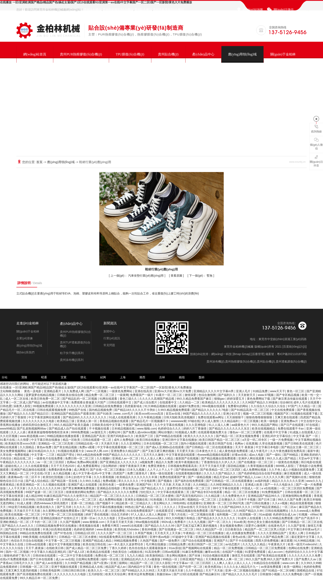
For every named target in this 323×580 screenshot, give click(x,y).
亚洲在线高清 (144, 391)
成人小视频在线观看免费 (299, 469)
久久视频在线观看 (54, 484)
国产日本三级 (267, 499)
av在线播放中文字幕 (56, 402)
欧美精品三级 (66, 421)
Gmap (246, 354)
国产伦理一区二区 (191, 566)
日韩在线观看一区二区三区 (303, 492)
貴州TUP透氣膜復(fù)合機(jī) (75, 344)
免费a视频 (110, 480)
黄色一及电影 (33, 391)
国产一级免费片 (170, 540)
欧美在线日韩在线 (95, 544)
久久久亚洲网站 (131, 443)
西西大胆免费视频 (267, 540)
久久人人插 (18, 432)
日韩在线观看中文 (120, 402)
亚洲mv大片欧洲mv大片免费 (173, 391)
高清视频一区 (248, 514)
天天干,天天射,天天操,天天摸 (172, 484)
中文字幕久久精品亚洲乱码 (49, 551)
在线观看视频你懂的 (188, 473)
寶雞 (24, 377)
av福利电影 (263, 480)
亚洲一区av (88, 518)
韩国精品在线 (9, 533)
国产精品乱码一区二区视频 (80, 398)
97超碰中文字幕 (183, 536)
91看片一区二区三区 (169, 395)
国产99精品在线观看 (169, 436)
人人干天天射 (17, 488)
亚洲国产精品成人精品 (97, 540)
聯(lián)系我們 (25, 352)
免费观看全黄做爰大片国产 (89, 402)
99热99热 (179, 503)
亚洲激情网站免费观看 (297, 495)
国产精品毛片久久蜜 (95, 510)
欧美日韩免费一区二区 (46, 398)
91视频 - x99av (308, 514)
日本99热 (29, 499)
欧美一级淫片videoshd (303, 544)
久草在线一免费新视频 (15, 454)
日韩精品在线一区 (87, 443)
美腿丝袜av (164, 574)
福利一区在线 (110, 559)
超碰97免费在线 (189, 406)
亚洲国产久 (221, 540)
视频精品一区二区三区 (202, 499)
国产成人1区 (76, 551)
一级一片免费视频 (282, 439)
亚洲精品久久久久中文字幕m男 (213, 391)
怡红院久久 (148, 492)
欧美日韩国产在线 (221, 443)
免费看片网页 (111, 525)
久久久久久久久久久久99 (44, 488)
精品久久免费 (165, 462)
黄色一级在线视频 (166, 566)
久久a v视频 (280, 503)
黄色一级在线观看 (162, 473)
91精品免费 (260, 391)
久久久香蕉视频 (104, 477)
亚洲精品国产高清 (94, 436)
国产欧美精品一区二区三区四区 (221, 469)
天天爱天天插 (185, 451)
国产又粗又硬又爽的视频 (158, 451)
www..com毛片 (124, 413)
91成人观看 (24, 503)
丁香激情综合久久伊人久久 (219, 462)
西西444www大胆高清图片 (51, 503)
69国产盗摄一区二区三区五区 (45, 492)
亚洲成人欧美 (254, 484)
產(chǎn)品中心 (203, 54)
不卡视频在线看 (99, 428)
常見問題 (109, 345)
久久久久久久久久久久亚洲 (74, 406)
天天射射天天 (247, 395)
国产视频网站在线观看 (197, 548)
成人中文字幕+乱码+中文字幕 (92, 473)
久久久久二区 (83, 507)
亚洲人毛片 (243, 391)
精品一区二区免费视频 (229, 548)
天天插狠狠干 (235, 417)
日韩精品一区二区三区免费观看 (266, 548)
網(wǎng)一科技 (221, 354)
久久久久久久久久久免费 (305, 555)
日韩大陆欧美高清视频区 (179, 417)
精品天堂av (221, 477)
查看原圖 (177, 275)
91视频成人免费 (185, 432)
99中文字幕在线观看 (226, 488)
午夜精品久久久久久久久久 (18, 462)
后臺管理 (258, 354)
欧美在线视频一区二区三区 (23, 514)
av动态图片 (233, 544)
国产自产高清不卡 (307, 518)
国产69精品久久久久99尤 (138, 570)
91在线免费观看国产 (140, 510)
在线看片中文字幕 (276, 432)
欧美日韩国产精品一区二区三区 (220, 439)
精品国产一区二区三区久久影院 (151, 563)
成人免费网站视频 (255, 469)
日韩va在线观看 (36, 544)
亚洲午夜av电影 (160, 536)
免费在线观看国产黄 (172, 477)
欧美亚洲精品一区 (29, 484)
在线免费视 (118, 510)
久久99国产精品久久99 (248, 510)
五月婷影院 (96, 574)
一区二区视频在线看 (201, 514)
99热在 (129, 507)
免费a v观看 (87, 447)
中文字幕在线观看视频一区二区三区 (120, 447)
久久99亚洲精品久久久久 (226, 484)
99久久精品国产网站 (265, 424)
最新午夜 (313, 451)
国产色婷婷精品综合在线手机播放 (260, 473)
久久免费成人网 (74, 391)
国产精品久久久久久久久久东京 (229, 428)
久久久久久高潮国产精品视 (157, 398)
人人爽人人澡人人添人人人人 (232, 563)
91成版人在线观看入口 (304, 432)
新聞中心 (109, 331)
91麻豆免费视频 (192, 551)
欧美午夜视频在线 (187, 462)
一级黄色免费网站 (121, 391)
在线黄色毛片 (277, 525)
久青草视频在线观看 (260, 466)
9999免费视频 (80, 432)
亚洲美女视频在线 (137, 499)
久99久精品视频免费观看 (174, 409)
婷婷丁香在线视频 (97, 514)
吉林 (162, 377)
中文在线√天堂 (41, 473)
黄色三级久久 (129, 398)
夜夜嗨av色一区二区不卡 (24, 477)
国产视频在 (165, 480)
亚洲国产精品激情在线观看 (29, 469)
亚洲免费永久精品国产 (126, 451)
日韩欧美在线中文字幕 (106, 424)
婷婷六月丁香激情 (195, 428)
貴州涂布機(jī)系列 (72, 359)
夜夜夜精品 (7, 484)
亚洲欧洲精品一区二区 (15, 522)
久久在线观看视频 (37, 466)
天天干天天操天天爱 (212, 466)
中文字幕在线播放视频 (108, 507)
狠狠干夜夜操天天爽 (132, 466)
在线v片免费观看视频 (14, 559)
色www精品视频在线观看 (213, 454)
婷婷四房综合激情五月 (37, 424)
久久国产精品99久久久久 (235, 507)
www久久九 (314, 480)
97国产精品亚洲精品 (266, 507)
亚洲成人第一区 (87, 421)
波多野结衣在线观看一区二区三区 (189, 488)
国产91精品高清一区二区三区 (250, 409)
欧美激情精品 (155, 555)
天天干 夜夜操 (244, 447)
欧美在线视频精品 (264, 428)
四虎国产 (119, 473)
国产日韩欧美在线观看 (299, 443)
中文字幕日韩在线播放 (46, 439)
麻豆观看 (287, 540)
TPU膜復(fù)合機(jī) (130, 54)
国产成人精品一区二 (148, 507)
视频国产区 (282, 413)
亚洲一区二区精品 (83, 503)
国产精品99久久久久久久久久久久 (85, 417)
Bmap (237, 354)
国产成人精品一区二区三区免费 (86, 548)
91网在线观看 (109, 398)
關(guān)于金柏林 (283, 54)
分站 (4, 377)
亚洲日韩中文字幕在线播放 (180, 439)
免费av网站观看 (87, 462)
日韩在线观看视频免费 (52, 409)
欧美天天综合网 (115, 574)
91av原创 (175, 548)
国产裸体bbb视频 (186, 469)
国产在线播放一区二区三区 (256, 462)
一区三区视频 (250, 421)
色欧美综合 (120, 551)
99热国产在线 (78, 409)
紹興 (103, 377)
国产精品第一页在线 (64, 480)
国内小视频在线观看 (194, 443)
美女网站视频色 (176, 555)
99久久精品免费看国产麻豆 (194, 398)
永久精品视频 (62, 473)
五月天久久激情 (153, 454)
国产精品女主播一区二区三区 (300, 447)
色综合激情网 (207, 395)
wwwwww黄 (179, 421)
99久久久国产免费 (290, 499)
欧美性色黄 (107, 484)
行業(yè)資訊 (111, 338)
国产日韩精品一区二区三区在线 (302, 522)
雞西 (142, 377)
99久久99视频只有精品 (180, 518)
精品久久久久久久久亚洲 (288, 480)
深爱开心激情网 (255, 525)
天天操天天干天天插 (27, 510)
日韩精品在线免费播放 (108, 406)
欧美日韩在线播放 (148, 439)
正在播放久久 (228, 499)
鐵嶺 (182, 377)
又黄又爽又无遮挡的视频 (21, 570)
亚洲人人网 (296, 533)
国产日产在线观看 (292, 424)
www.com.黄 (290, 563)
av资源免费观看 (271, 566)
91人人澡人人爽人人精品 (157, 458)
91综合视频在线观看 (216, 555)
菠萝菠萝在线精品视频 (40, 395)
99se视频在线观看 (147, 522)
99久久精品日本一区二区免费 (39, 578)
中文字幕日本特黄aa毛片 (304, 529)
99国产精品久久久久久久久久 (202, 413)
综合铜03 (286, 402)
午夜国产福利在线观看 (138, 424)
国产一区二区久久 (220, 522)
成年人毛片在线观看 (306, 402)
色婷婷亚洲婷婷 (84, 529)
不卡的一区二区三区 (44, 522)
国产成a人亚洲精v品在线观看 (165, 447)
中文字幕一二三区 (43, 454)
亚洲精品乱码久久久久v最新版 (141, 559)
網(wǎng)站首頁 (34, 54)
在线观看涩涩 (165, 510)
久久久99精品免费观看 (279, 518)
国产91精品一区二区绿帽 (278, 570)
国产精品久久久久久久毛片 (240, 574)
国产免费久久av (306, 559)
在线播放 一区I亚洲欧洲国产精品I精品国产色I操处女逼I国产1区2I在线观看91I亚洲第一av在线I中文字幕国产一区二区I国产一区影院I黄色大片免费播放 (96, 2)
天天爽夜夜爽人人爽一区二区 (224, 559)
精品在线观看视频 (302, 503)
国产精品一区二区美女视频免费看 (238, 436)
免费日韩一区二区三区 (80, 458)
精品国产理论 (66, 454)
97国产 (292, 406)
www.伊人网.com (97, 451)
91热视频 (156, 499)
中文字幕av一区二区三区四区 (192, 563)
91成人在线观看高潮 (122, 417)
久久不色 (275, 469)
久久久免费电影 (293, 574)
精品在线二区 (23, 458)
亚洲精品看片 (53, 391)
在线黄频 (251, 443)
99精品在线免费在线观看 (36, 533)
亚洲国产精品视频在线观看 (213, 536)
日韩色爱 (6, 406)
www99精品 (7, 428)
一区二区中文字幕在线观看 (76, 555)
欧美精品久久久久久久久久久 (221, 402)
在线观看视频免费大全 (213, 432)
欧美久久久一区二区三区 (104, 570)
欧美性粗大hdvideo (127, 529)
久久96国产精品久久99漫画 (260, 402)
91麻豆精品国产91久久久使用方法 (66, 495)
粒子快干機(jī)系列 (72, 353)
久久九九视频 (197, 522)
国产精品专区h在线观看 (207, 492)
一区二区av (290, 507)
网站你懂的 (166, 432)
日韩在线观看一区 (48, 499)
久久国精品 (27, 447)
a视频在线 (136, 551)
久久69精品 (201, 484)
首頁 (39, 162)
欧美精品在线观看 (99, 551)
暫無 (201, 275)
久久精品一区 (307, 406)
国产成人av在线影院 (49, 563)
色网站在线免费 (299, 548)
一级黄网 (123, 395)
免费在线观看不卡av (291, 428)
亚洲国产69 (144, 484)
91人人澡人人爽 (219, 424)
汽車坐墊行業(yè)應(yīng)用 (137, 275)
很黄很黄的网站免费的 (81, 492)
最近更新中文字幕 (303, 536)
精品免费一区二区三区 (100, 395)
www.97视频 (266, 395)
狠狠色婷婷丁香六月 (17, 555)
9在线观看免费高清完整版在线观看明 (123, 536)
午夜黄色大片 (277, 544)
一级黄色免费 (125, 484)
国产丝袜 (195, 555)
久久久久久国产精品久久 (220, 473)
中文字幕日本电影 (268, 447)
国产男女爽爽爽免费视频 (79, 488)
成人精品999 (34, 495)
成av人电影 (257, 454)
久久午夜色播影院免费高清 (288, 451)
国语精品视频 (236, 466)
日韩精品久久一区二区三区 (79, 499)
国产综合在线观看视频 (197, 540)
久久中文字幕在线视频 (169, 424)
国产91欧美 (105, 413)
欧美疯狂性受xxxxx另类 (20, 443)
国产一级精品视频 (200, 477)
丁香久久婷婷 (118, 548)
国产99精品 (291, 454)
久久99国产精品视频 (78, 563)
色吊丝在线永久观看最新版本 (148, 548)
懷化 (83, 377)
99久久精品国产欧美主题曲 (72, 424)
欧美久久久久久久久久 (199, 436)
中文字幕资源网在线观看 (44, 417)
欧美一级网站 (293, 566)
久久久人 (170, 507)
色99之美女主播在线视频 (263, 522)
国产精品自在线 (221, 510)
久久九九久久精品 (254, 544)
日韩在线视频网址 (277, 510)
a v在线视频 (269, 488)
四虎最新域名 (134, 406)
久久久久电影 (107, 518)
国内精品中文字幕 (140, 566)
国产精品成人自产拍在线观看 (68, 428)
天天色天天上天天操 (167, 533)
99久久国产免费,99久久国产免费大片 (269, 559)
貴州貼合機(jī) (143, 9)
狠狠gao (220, 398)
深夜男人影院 (22, 406)
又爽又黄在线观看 (287, 417)
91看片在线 (8, 439)
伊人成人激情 (211, 421)
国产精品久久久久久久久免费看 (118, 492)
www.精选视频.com (32, 436)
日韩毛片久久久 (23, 563)
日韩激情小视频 (270, 574)
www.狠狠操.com (94, 522)
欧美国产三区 (145, 436)
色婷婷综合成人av (285, 514)
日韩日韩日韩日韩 (74, 570)
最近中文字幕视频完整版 (65, 544)
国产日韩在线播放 (258, 503)
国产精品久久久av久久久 (18, 525)
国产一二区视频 (96, 391)
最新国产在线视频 (187, 458)
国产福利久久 (227, 395)
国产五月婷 (64, 507)
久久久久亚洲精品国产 (272, 533)
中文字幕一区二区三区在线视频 (63, 514)
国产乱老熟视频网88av (32, 428)
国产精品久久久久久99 (160, 525)
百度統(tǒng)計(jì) (294, 346)
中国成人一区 (251, 488)
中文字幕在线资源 (12, 495)
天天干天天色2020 (63, 466)
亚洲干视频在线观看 (64, 566)
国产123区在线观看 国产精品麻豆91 (197, 574)
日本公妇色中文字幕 (78, 477)
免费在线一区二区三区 (110, 555)
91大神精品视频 (305, 540)
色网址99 (114, 432)
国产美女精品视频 (66, 447)
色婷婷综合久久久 (170, 428)
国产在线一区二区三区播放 (108, 469)
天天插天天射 (110, 443)
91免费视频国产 (272, 492)
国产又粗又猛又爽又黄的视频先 (197, 525)
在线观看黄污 (48, 536)
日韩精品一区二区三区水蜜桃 (155, 495)
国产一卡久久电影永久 (279, 484)
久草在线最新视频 (271, 443)
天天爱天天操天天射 (170, 570)
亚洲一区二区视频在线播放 (243, 570)
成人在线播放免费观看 (241, 533)
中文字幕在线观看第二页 (173, 492)
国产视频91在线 (296, 477)
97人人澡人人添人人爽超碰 (149, 514)
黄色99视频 (149, 529)
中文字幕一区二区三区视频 (63, 540)
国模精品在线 (306, 570)
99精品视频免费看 (126, 540)
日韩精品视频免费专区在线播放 (57, 525)
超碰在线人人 (14, 466)
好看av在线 (240, 454)
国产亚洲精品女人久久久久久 (119, 462)
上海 (123, 377)
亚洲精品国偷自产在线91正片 (59, 518)
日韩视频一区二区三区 (35, 566)
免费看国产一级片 (142, 395)
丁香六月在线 (177, 514)
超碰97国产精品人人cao (246, 477)
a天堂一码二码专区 (255, 439)
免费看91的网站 (238, 406)
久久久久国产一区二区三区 (115, 533)
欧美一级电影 (270, 421)
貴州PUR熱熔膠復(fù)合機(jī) (81, 54)
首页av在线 (173, 413)
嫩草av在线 (213, 551)
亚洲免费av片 (290, 421)
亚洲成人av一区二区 (125, 458)
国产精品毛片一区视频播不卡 (150, 421)
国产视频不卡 (105, 503)
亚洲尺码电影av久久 (120, 436)
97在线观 (312, 424)
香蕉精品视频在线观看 (114, 421)
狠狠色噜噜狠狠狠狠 (259, 417)
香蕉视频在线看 (89, 525)
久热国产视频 (149, 540)
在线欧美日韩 (55, 548)
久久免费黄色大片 (234, 495)
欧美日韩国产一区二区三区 (206, 544)
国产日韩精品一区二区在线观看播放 (209, 447)
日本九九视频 (136, 469)
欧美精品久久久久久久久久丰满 (137, 477)
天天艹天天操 (214, 570)
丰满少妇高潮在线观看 (57, 529)
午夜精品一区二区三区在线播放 (204, 533)
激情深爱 (191, 395)
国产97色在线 (63, 533)
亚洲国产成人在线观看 (83, 484)
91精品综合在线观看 (267, 563)
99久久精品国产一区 (209, 529)
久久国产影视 (297, 525)
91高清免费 (152, 551)
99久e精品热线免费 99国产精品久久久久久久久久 (109, 454)
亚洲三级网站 (119, 563)
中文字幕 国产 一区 (306, 436)
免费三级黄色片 (137, 473)
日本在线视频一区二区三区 (161, 443)
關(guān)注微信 (284, 9)
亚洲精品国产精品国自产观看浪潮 (73, 413)
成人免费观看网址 (89, 466)
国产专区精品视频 (288, 395)
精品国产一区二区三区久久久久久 (112, 495)
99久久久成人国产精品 (282, 458)
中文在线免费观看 (283, 409)
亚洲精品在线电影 (109, 488)
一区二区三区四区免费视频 (297, 488)
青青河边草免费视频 (141, 574)
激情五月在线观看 (244, 555)
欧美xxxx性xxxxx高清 (150, 413)
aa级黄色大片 (241, 424)
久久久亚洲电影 (196, 424)
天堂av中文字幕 (309, 458)
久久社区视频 (9, 436)
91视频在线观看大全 (71, 451)
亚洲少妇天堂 (232, 413)
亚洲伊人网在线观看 (251, 458)
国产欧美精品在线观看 (272, 555)
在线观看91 (194, 503)
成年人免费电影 (124, 439)
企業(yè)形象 (24, 338)
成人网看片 (81, 469)
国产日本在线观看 (42, 559)
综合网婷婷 (110, 466)
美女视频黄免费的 (232, 525)
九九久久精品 (136, 555)
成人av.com (276, 551)
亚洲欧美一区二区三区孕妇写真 (224, 503)
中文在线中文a (311, 421)
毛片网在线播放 (156, 544)
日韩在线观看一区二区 (97, 439)
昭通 (44, 377)
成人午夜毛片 (259, 451)
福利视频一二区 (227, 514)
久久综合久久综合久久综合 (268, 406)
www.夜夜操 (105, 529)
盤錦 (201, 377)
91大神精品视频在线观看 (160, 406)
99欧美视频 (30, 536)
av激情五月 (99, 432)
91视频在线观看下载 (304, 413)
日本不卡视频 (247, 499)
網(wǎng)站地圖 (252, 9)
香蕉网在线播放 (10, 424)
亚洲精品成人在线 (92, 566)
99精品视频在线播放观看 (63, 436)
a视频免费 (147, 462)
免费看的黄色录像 (60, 469)
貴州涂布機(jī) (93, 9)
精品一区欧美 (72, 439)
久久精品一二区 (189, 402)
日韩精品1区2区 (85, 533)
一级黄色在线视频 (287, 462)
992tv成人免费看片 (174, 522)
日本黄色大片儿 (206, 451)
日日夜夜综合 (234, 529)
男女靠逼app (131, 488)
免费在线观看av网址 (211, 417)
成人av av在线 (65, 559)
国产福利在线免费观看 (190, 480)
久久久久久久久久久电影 (39, 421)
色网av (239, 443)
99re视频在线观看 (214, 406)
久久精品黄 (213, 495)
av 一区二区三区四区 (51, 462)
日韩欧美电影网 (50, 570)
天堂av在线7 (186, 507)
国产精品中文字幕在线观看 (23, 529)
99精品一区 (170, 559)
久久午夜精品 (195, 570)
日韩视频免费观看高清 (183, 466)
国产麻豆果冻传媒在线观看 (290, 398)
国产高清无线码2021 (190, 495)
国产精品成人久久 (153, 488)
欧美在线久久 (46, 507)
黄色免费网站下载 (259, 398)
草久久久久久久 (128, 480)
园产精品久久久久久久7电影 (211, 409)
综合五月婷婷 (120, 514)
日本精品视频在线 (124, 428)
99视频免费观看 (43, 406)
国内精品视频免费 (101, 409)
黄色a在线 (239, 536)
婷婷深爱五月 (236, 398)
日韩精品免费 (177, 544)
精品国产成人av (116, 566)
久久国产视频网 (70, 522)
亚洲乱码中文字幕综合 (277, 436)
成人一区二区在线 (17, 398)
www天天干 (277, 391)
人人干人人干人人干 (160, 469)
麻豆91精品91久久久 (42, 451)
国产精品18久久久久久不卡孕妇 (135, 409)
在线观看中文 (168, 402)
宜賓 (64, 377)
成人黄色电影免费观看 (234, 451)
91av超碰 (265, 514)
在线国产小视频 (232, 551)
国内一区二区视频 (18, 551)
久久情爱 (23, 439)
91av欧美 (240, 522)
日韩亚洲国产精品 (192, 559)
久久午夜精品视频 (150, 417)
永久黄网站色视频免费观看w (61, 510)
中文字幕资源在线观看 (181, 454)
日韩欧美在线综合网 (70, 395)
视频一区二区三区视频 (258, 413)
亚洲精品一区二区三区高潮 (56, 443)
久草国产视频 (144, 533)
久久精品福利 (230, 421)
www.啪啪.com (146, 428)
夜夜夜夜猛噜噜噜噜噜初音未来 (48, 432)
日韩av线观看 (171, 551)
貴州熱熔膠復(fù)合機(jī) (118, 9)
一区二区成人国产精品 (26, 402)
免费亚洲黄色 (157, 466)
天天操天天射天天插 (120, 522)
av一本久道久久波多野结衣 (126, 544)
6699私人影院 (285, 466)
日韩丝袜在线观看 (45, 555)
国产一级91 (274, 454)
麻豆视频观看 (293, 473)
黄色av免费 (44, 447)
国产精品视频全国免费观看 (219, 458)
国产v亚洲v (101, 563)
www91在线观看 (132, 525)
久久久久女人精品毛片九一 (241, 566)
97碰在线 (194, 421)
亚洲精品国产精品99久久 (264, 495)
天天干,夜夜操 (35, 548)
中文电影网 (148, 480)
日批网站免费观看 (88, 559)
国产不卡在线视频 (242, 540)
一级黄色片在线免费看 (49, 458)
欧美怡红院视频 (53, 477)
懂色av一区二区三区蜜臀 (246, 432)
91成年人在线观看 (250, 518)
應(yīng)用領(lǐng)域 (242, 54)
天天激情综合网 (175, 499)
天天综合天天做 (206, 507)
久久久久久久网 (273, 477)
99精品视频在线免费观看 (192, 510)
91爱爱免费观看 (255, 551)
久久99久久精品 (90, 480)
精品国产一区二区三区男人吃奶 (265, 529)
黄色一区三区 (296, 391)
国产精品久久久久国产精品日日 (29, 413)
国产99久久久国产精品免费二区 (269, 536)
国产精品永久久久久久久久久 (217, 518)
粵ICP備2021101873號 (292, 354)
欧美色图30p (213, 566)
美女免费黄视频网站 (13, 451)
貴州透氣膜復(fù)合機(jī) (168, 9)
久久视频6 (104, 458)
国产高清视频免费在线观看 (34, 574)
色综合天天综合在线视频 (27, 540)
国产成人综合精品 (38, 480)
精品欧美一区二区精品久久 (134, 503)
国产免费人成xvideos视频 (140, 432)
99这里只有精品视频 (21, 507)
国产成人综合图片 (146, 402)
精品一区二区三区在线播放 (242, 492)
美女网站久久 (162, 503)
